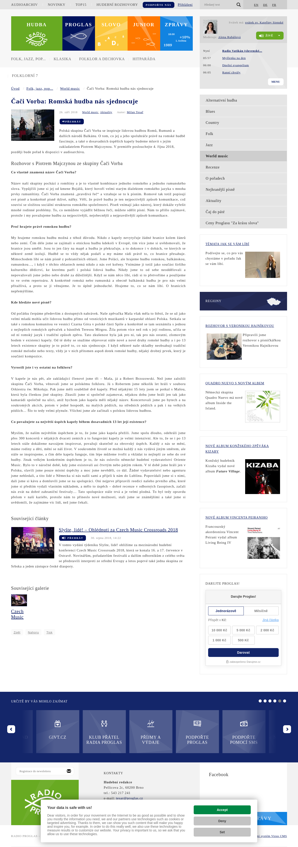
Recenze (213, 167)
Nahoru (33, 632)
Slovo (111, 24)
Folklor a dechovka (102, 59)
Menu (275, 81)
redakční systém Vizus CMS (267, 836)
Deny (222, 821)
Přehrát (71, 121)
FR (274, 5)
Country (212, 123)
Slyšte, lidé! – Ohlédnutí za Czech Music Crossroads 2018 (118, 529)
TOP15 (80, 5)
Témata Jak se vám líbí (227, 244)
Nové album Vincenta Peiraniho (237, 517)
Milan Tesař (135, 112)
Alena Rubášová (229, 37)
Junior (144, 24)
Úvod (15, 88)
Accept (222, 810)
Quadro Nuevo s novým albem (235, 383)
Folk (209, 134)
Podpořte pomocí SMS (172, 732)
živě (266, 35)
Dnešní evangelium (235, 65)
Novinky (56, 5)
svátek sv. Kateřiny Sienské (264, 22)
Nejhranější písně (220, 189)
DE (265, 5)
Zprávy (176, 24)
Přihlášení (185, 5)
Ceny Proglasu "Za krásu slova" (232, 223)
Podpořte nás (158, 4)
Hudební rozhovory (117, 5)
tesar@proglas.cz (129, 798)
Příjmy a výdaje (79, 732)
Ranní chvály (231, 72)
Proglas (78, 24)
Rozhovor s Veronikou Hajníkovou (240, 326)
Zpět (17, 632)
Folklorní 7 (25, 76)
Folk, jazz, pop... (28, 59)
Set (222, 832)
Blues (210, 111)
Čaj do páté (215, 212)
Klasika (62, 59)
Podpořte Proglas (125, 732)
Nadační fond (219, 729)
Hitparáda (144, 59)
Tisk (49, 632)
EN (256, 5)
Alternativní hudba (221, 100)
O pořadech (215, 178)
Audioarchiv (24, 5)
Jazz (209, 145)
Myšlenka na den (234, 58)
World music (70, 88)
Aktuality (106, 112)
